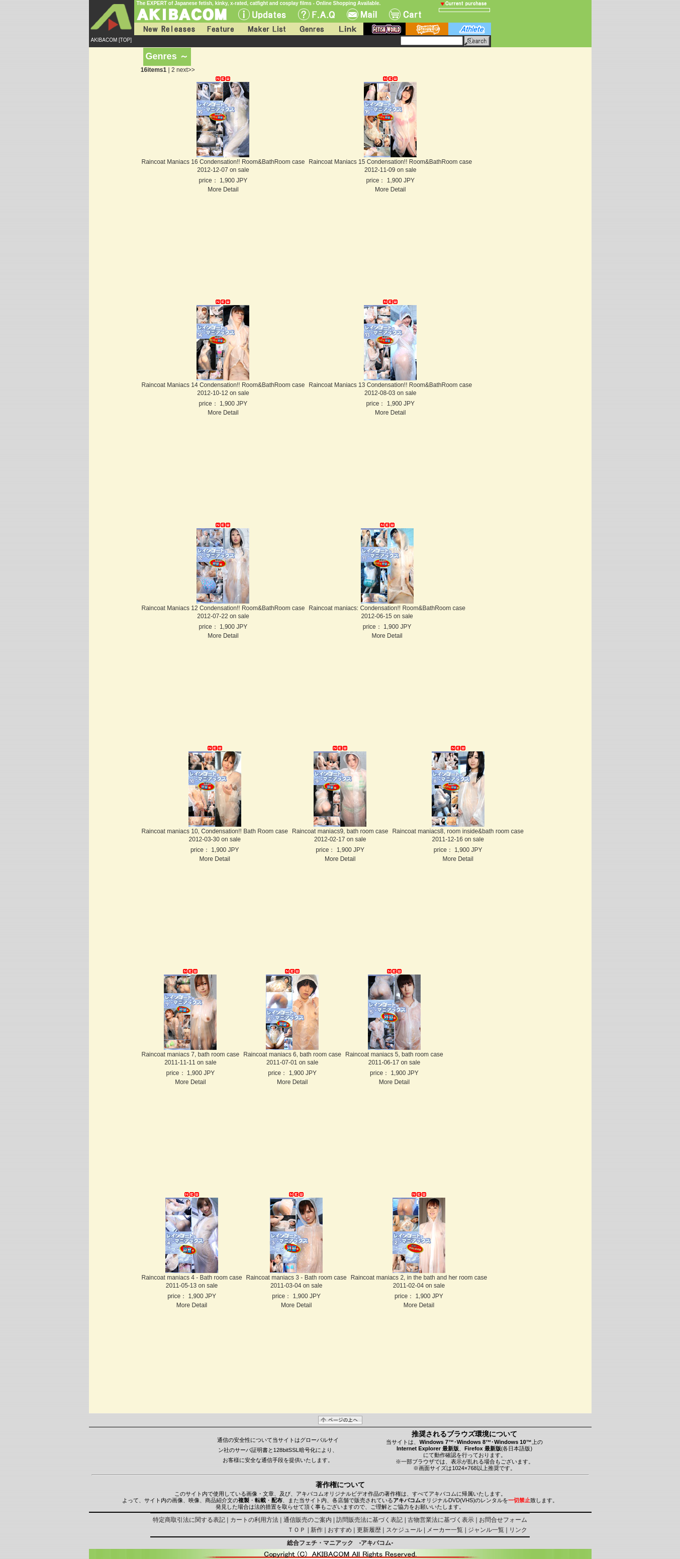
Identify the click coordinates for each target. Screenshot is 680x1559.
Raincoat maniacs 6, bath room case (292, 1054)
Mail (361, 14)
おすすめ (340, 1529)
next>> (185, 69)
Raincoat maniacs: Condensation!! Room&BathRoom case (387, 608)
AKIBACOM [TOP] (111, 40)
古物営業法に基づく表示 (441, 1519)
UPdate (262, 14)
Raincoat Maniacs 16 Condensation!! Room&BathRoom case (223, 161)
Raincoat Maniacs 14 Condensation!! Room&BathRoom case (223, 384)
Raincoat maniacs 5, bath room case (394, 1054)
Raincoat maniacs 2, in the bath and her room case (419, 1277)
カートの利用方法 (254, 1519)
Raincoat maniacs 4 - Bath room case (192, 1277)
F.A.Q (316, 14)
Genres (311, 29)
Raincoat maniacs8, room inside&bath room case (457, 831)
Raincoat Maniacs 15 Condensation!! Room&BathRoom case (390, 161)
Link (346, 29)
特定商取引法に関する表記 (189, 1519)
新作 (317, 1529)
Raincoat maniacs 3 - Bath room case (296, 1277)
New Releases (167, 29)
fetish (384, 29)
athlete (469, 29)
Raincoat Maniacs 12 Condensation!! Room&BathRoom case (223, 608)
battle (427, 29)
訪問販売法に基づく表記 (369, 1519)
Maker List (266, 29)
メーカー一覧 (445, 1529)
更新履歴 (369, 1529)
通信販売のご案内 (307, 1519)
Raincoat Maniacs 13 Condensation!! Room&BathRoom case (390, 384)
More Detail (223, 189)
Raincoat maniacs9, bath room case (340, 831)
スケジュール (404, 1529)
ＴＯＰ (296, 1529)
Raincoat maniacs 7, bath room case (191, 1054)
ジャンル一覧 (486, 1529)
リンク (518, 1529)
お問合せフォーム (503, 1519)
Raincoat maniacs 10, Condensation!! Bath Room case (215, 831)
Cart (405, 14)
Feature (220, 29)
